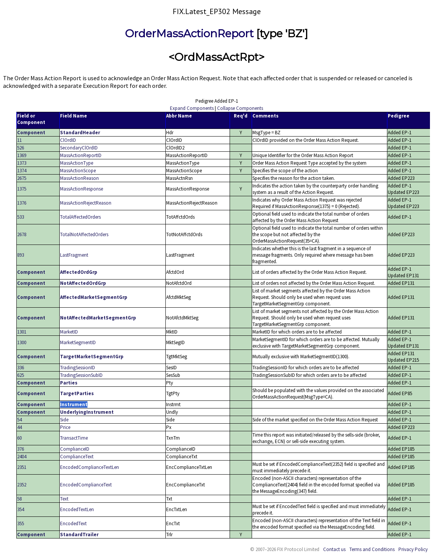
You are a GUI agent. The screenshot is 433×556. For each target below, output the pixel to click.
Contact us (334, 549)
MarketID (69, 332)
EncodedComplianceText (86, 484)
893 (20, 255)
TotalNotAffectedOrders (84, 234)
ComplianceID (74, 449)
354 (20, 509)
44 (19, 427)
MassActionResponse (81, 189)
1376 (21, 203)
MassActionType (76, 163)
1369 (21, 155)
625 (20, 375)
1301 (21, 332)
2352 (21, 484)
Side (64, 419)
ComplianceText (77, 456)
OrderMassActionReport (189, 33)
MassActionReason (79, 178)
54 (19, 419)
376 (20, 449)
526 (20, 148)
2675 (21, 178)
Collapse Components (240, 108)
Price (65, 427)
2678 (21, 234)
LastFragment (74, 255)
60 (19, 438)
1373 (21, 163)
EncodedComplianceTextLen (89, 467)
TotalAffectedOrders (80, 217)
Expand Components (192, 108)
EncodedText (73, 523)
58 (19, 499)
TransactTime (74, 438)
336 (20, 367)
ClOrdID (68, 140)
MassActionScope (78, 170)
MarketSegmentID (78, 342)
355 (20, 523)
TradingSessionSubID (81, 375)
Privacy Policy (413, 549)
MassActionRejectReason (85, 203)
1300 (21, 342)
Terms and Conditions (372, 549)
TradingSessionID (77, 367)
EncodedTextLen (77, 509)
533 (20, 217)
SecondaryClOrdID (79, 148)
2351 (21, 467)
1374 (21, 170)
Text (64, 499)
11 (19, 140)
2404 (21, 456)
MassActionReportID (81, 155)
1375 (21, 189)
